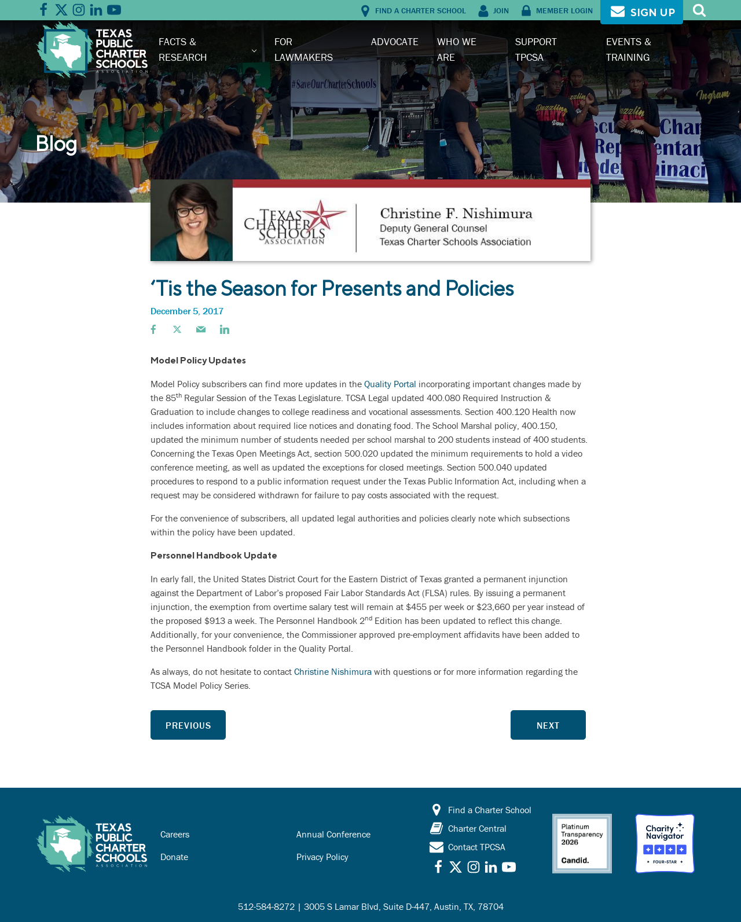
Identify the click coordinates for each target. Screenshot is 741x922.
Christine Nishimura (333, 671)
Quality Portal (390, 384)
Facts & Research (183, 49)
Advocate (395, 41)
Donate (174, 856)
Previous (188, 725)
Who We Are (456, 49)
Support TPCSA (536, 49)
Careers (174, 834)
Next (548, 725)
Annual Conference (333, 834)
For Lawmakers (303, 49)
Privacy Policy (322, 856)
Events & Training (628, 49)
